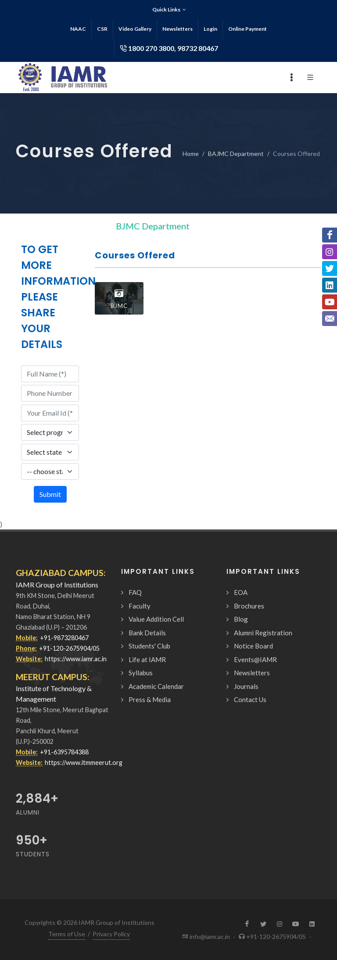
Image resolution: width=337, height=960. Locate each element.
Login (210, 28)
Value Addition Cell (156, 619)
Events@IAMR (255, 659)
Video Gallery (134, 28)
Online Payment (247, 28)
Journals (246, 686)
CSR (102, 28)
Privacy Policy (111, 934)
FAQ (135, 592)
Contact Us (250, 699)
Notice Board (253, 646)
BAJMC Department (236, 153)
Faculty (140, 606)
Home (191, 153)
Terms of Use (66, 934)
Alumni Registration (263, 633)
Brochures (249, 606)
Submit (50, 494)
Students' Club (149, 646)
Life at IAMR (147, 659)
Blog (241, 619)
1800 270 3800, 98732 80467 (169, 48)
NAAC (78, 28)
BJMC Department (153, 226)
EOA (240, 592)
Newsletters (177, 28)
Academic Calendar (156, 686)
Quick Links (169, 9)
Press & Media (150, 699)
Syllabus (141, 673)
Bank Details (147, 633)
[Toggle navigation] (209, 226)
